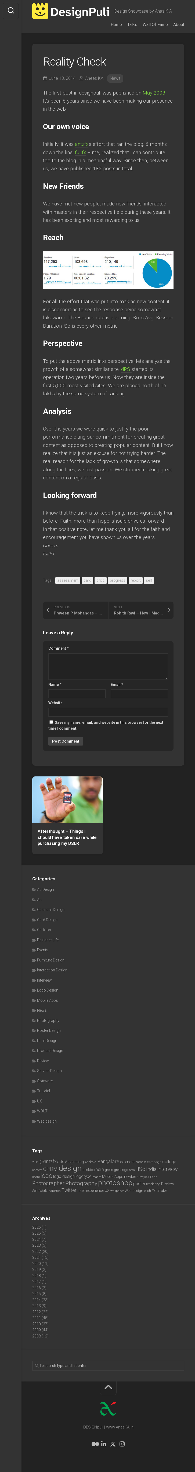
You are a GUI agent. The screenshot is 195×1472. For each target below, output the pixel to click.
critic (100, 580)
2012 (36, 1312)
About (178, 24)
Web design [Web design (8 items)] (134, 1191)
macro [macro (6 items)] (96, 1177)
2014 (36, 1300)
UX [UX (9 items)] (107, 1190)
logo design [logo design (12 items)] (64, 1176)
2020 (36, 1263)
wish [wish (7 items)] (147, 1191)
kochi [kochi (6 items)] (36, 1177)
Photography (48, 1020)
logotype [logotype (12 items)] (83, 1176)
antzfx (81, 144)
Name (55, 684)
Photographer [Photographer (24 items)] (48, 1183)
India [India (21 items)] (151, 1169)
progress (117, 580)
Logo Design (47, 990)
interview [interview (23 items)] (167, 1169)
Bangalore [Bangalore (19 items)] (108, 1161)
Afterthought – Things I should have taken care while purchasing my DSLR (67, 837)
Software (45, 1081)
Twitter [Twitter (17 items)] (69, 1190)
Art (39, 900)
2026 (36, 1227)
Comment (58, 648)
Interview (44, 980)
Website (55, 703)
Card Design (47, 920)
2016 (36, 1288)
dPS (126, 369)
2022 (36, 1251)
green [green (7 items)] (109, 1170)
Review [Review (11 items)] (167, 1183)
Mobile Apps (47, 1000)
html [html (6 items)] (132, 1170)
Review (43, 1061)
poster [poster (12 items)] (139, 1183)
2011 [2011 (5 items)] (35, 1162)
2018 (36, 1276)
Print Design (47, 1041)
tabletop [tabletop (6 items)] (55, 1191)
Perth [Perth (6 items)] (153, 1177)
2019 (36, 1269)
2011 (36, 1318)
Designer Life (48, 940)
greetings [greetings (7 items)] (121, 1170)
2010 (36, 1324)
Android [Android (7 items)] (90, 1162)
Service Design (49, 1071)
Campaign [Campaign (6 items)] (154, 1162)
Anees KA (94, 78)
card (87, 580)
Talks (132, 24)
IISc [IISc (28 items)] (140, 1169)
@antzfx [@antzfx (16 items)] (47, 1161)
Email (117, 684)
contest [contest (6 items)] (37, 1170)
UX (39, 1101)
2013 (36, 1306)
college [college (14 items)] (169, 1161)
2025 (36, 1233)
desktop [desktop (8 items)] (88, 1170)
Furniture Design (50, 960)
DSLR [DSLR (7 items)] (100, 1170)
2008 (36, 1336)
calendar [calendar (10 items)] (127, 1161)
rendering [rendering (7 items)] (153, 1184)
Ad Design (45, 889)
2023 (36, 1245)
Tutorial (43, 1091)
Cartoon (44, 930)
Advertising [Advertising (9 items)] (74, 1162)
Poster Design (49, 1030)
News (115, 78)
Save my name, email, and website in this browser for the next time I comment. (105, 725)
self (149, 580)
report (136, 580)
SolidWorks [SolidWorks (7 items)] (40, 1191)
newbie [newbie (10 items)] (130, 1176)
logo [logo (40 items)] (46, 1176)
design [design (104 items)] (70, 1168)
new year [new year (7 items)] (143, 1177)
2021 (36, 1257)
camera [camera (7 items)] (141, 1162)
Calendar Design (50, 909)
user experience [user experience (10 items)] (90, 1190)
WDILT (42, 1111)
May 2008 (154, 93)
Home (116, 24)
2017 (36, 1281)
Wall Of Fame (155, 24)
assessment (67, 580)
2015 (36, 1294)
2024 (36, 1239)
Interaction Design (52, 970)
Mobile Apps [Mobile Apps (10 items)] (112, 1176)
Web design (47, 1121)
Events (42, 950)
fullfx (80, 152)
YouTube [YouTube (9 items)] (159, 1190)
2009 (36, 1330)
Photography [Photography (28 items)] (81, 1183)
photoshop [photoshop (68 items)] (115, 1182)
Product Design (50, 1050)
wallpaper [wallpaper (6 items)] (117, 1191)
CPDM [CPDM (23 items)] (50, 1169)
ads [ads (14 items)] (60, 1161)
